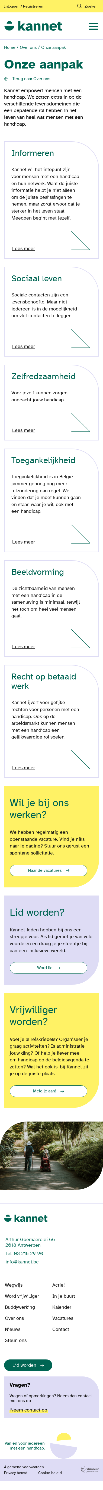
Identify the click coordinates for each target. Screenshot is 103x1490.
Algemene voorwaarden (24, 1467)
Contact (60, 1329)
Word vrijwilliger (22, 1296)
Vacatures (62, 1318)
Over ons (28, 47)
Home (9, 47)
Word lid (45, 967)
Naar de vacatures (45, 870)
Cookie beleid (50, 1473)
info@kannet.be (22, 1262)
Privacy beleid (15, 1473)
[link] (33, 26)
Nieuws (12, 1329)
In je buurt (63, 1296)
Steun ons (16, 1340)
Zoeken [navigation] (91, 6)
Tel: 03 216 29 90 (24, 1253)
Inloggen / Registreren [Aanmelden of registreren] (23, 6)
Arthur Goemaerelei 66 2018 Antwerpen (30, 1242)
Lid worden (24, 1365)
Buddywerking (20, 1307)
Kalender (61, 1307)
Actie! (58, 1285)
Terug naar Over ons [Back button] (31, 78)
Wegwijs (13, 1285)
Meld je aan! (44, 1091)
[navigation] (93, 26)
